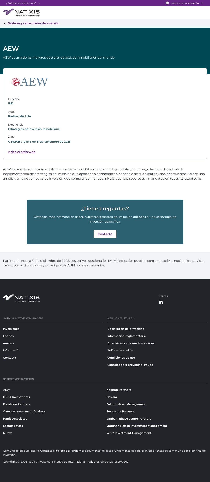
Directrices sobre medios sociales (130, 343)
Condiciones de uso (121, 357)
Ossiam (112, 397)
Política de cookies (120, 350)
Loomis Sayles (13, 426)
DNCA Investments (16, 397)
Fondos (8, 336)
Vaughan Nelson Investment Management (137, 426)
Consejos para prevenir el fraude (130, 365)
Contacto (9, 357)
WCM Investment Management (129, 433)
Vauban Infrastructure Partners (129, 418)
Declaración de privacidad (126, 329)
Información (11, 350)
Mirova (8, 433)
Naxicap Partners (119, 390)
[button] (105, 234)
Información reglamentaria (126, 336)
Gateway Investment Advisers (24, 411)
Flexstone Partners (16, 404)
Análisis (8, 343)
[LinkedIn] (161, 302)
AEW (6, 390)
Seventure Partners (120, 411)
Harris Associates (15, 418)
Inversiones (11, 329)
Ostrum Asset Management (126, 404)
